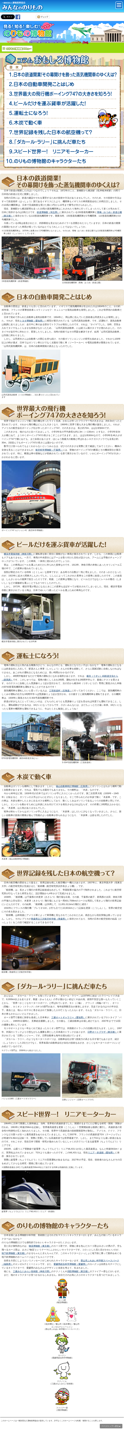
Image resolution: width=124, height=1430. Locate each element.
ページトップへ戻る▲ (111, 1426)
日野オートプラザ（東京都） (102, 1032)
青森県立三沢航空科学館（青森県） (49, 919)
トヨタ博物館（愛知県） (32, 320)
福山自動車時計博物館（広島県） (73, 786)
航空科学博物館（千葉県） (49, 450)
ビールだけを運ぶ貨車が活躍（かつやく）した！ (62, 104)
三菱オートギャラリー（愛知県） (68, 1017)
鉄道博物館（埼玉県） (48, 212)
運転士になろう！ (62, 113)
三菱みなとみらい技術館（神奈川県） (32, 1271)
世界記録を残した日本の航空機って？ (62, 132)
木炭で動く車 (62, 123)
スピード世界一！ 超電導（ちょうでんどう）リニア (62, 151)
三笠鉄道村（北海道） (60, 690)
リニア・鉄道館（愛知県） (101, 1152)
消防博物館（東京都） (78, 1271)
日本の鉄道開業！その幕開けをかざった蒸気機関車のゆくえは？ (62, 75)
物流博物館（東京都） (40, 1246)
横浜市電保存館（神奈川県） (18, 554)
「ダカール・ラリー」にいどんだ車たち (62, 142)
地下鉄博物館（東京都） (14, 1253)
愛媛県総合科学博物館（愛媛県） (71, 1264)
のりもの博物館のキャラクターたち (62, 161)
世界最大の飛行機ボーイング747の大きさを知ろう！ (62, 94)
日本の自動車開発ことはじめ (62, 84)
